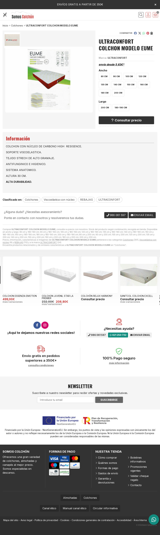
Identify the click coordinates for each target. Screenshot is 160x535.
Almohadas (70, 497)
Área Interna (140, 520)
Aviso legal (26, 520)
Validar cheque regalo (139, 478)
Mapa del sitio (10, 520)
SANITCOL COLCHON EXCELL (136, 295)
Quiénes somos (107, 462)
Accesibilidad (124, 520)
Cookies (64, 520)
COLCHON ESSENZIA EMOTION (20, 295)
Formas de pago (108, 468)
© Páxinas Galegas (146, 525)
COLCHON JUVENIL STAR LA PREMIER (57, 297)
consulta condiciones (41, 365)
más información (119, 363)
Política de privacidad (46, 520)
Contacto (136, 485)
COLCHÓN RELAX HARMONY (96, 295)
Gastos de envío (108, 473)
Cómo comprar (107, 457)
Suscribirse (109, 399)
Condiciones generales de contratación (93, 520)
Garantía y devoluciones (106, 480)
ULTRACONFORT (48, 242)
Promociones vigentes (138, 468)
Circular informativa (105, 508)
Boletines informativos (138, 459)
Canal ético (49, 508)
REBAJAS (18, 242)
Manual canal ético (74, 508)
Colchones (128, 240)
